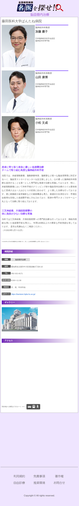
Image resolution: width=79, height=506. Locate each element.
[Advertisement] (39, 435)
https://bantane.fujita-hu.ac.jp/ (23, 294)
